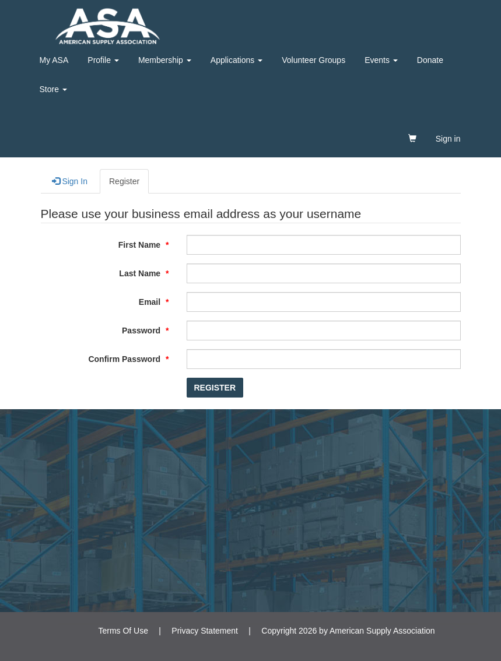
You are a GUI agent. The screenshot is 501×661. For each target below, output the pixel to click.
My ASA (54, 60)
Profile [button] (103, 60)
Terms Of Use (123, 630)
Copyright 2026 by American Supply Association (348, 630)
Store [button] (53, 89)
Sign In (69, 181)
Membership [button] (164, 60)
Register (124, 181)
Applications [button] (236, 60)
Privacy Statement (204, 630)
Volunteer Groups (313, 60)
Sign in (448, 138)
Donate (430, 60)
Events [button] (381, 60)
